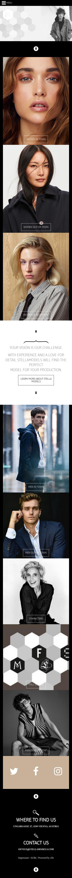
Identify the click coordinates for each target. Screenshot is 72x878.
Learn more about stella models (36, 380)
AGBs (33, 858)
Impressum (23, 858)
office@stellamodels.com (36, 849)
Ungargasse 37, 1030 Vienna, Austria (36, 826)
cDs (52, 858)
